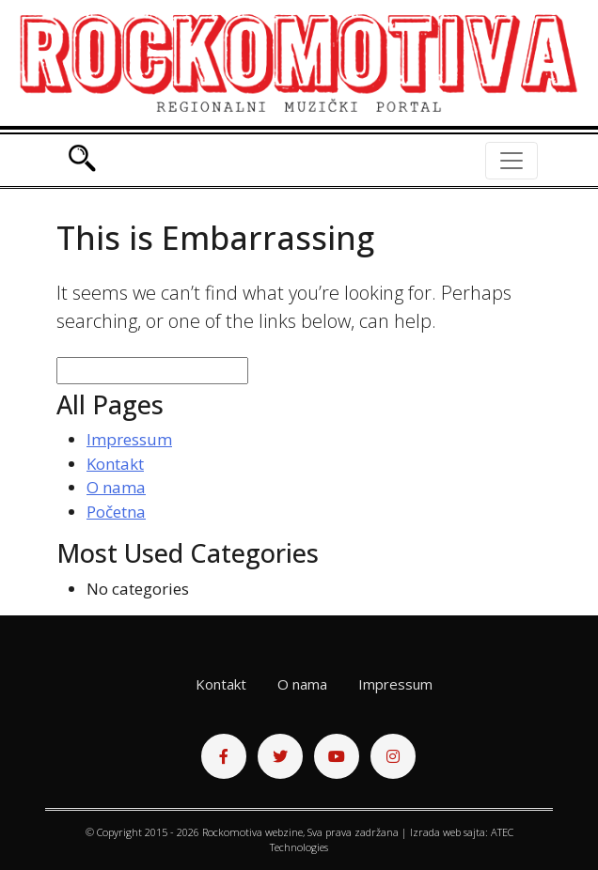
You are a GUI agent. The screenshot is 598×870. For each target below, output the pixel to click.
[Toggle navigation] (511, 160)
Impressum (129, 439)
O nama (116, 487)
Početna (116, 511)
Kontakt (115, 463)
